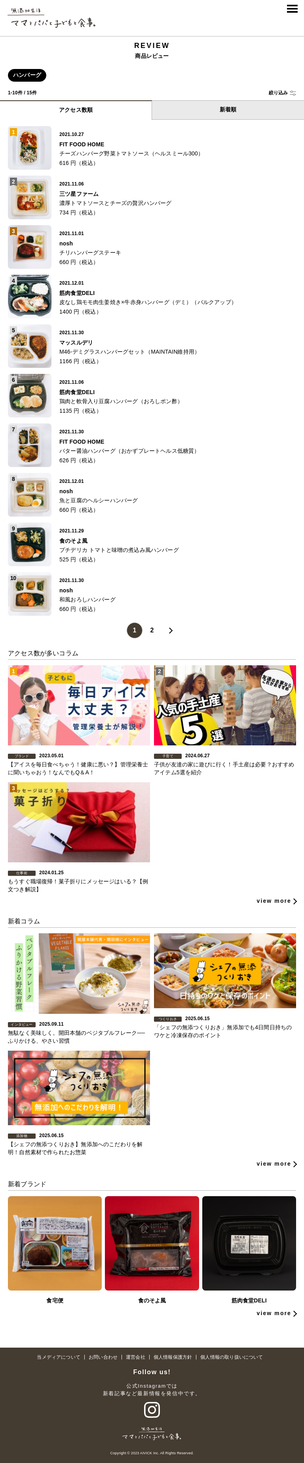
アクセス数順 (76, 110)
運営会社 (135, 1357)
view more (274, 939)
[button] (282, 93)
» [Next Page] (169, 630)
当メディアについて (58, 1357)
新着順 (228, 109)
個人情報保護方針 (173, 1357)
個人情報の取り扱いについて (231, 1357)
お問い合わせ (103, 1357)
